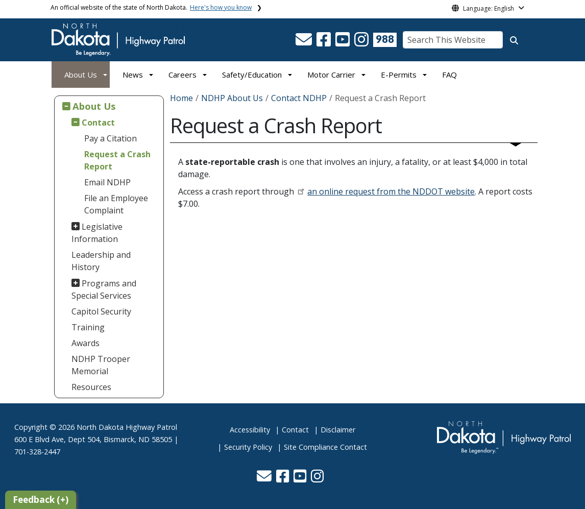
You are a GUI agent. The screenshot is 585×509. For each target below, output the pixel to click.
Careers (182, 74)
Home (181, 98)
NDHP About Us (232, 98)
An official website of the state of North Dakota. (151, 7)
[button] (305, 42)
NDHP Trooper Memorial (100, 365)
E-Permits (399, 74)
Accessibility (250, 429)
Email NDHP (107, 182)
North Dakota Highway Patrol (127, 427)
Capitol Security (101, 311)
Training (88, 327)
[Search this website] (514, 40)
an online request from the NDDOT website (391, 191)
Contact (98, 122)
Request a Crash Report (117, 160)
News (133, 74)
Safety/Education (252, 74)
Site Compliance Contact (325, 447)
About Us (80, 74)
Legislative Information (97, 233)
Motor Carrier (331, 74)
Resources (91, 387)
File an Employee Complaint (116, 204)
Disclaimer (338, 429)
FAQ (449, 74)
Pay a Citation (110, 138)
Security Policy (248, 447)
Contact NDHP (299, 98)
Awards (85, 343)
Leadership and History (101, 261)
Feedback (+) (40, 499)
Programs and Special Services (104, 289)
